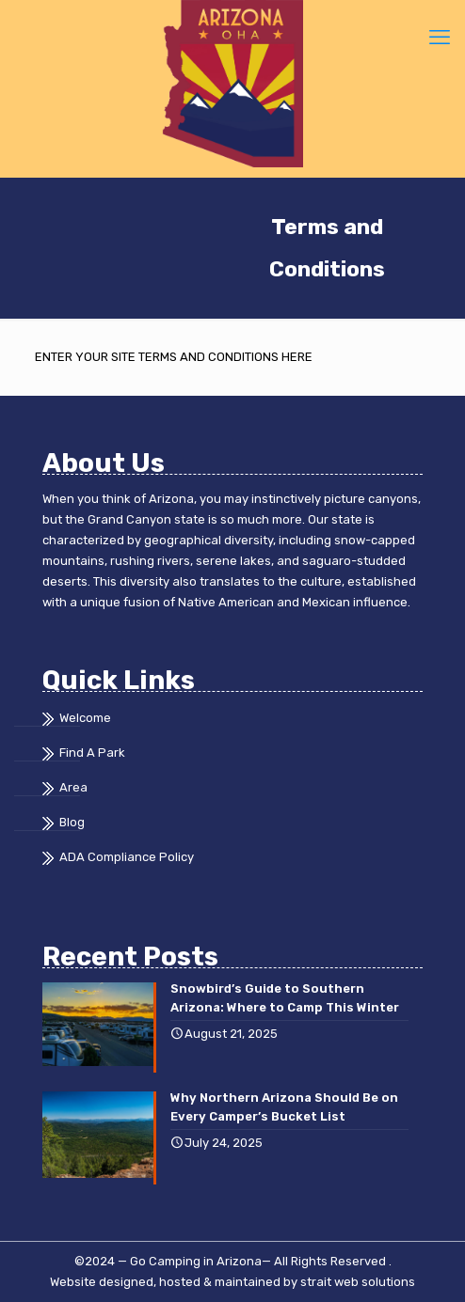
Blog (72, 822)
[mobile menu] (440, 38)
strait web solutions (357, 1282)
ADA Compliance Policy (126, 857)
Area (73, 787)
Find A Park (92, 752)
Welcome (85, 718)
